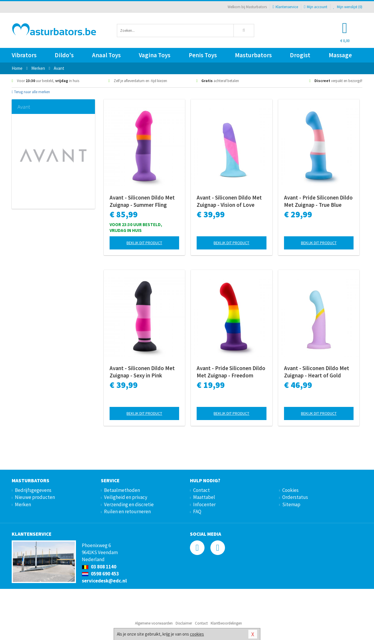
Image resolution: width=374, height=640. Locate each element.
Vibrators (24, 55)
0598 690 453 (100, 573)
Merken (23, 504)
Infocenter (204, 504)
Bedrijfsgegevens (33, 490)
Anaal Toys (106, 55)
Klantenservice (285, 6)
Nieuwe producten (35, 497)
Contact (201, 490)
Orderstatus (295, 497)
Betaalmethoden (122, 490)
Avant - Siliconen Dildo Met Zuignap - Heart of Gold (316, 372)
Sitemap (291, 504)
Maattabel (204, 497)
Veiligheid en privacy (125, 497)
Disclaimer (184, 623)
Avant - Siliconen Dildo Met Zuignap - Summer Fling (142, 201)
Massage (340, 55)
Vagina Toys (154, 55)
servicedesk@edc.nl (104, 580)
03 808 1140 (99, 566)
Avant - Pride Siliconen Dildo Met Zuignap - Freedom (231, 372)
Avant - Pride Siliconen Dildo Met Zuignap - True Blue (318, 201)
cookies (197, 634)
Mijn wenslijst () (347, 6)
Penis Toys (203, 55)
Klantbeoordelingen (226, 623)
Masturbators (253, 55)
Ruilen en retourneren (127, 511)
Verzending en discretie (129, 504)
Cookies (290, 490)
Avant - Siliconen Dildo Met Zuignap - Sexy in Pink (142, 372)
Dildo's (64, 55)
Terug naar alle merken (31, 91)
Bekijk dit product (144, 242)
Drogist (300, 55)
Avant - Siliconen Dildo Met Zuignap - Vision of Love (229, 201)
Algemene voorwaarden (154, 623)
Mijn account (315, 6)
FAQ (197, 511)
